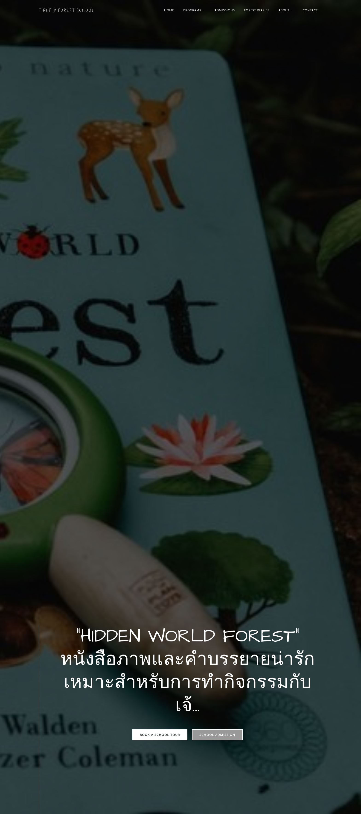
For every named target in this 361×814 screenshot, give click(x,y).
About (286, 10)
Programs (194, 10)
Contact (310, 10)
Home (169, 10)
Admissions (225, 10)
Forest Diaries (256, 10)
